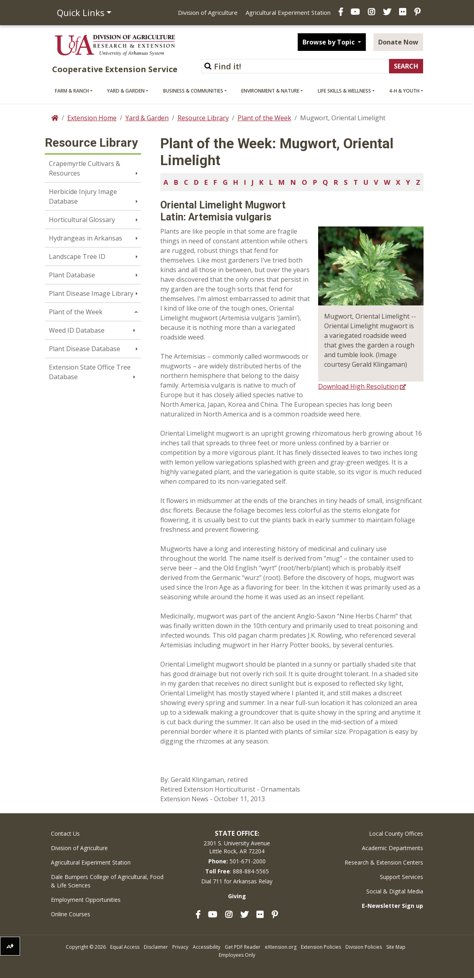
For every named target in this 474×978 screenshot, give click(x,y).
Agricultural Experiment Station (288, 12)
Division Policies (363, 947)
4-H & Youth (404, 90)
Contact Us (65, 833)
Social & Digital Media (394, 891)
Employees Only (237, 955)
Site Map (395, 947)
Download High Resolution (358, 386)
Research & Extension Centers (384, 862)
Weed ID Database (77, 330)
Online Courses (70, 914)
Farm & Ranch (72, 90)
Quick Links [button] (81, 12)
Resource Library (203, 117)
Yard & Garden (126, 90)
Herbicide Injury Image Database (83, 196)
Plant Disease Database (84, 348)
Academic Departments (392, 848)
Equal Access (124, 947)
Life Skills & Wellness (344, 90)
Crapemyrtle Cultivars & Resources (84, 168)
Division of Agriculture (208, 12)
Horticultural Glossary (82, 219)
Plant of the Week (264, 117)
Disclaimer (156, 947)
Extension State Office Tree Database (90, 372)
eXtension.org (281, 947)
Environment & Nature (270, 90)
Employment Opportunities (86, 899)
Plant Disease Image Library (91, 293)
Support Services (401, 877)
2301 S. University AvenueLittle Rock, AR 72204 (237, 847)
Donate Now (398, 42)
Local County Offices (396, 833)
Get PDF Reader (242, 947)
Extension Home (92, 117)
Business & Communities (193, 90)
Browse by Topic (329, 42)
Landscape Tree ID (77, 256)
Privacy (180, 947)
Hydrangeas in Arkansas (85, 238)
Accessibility (206, 947)
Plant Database (72, 275)
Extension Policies (321, 947)
